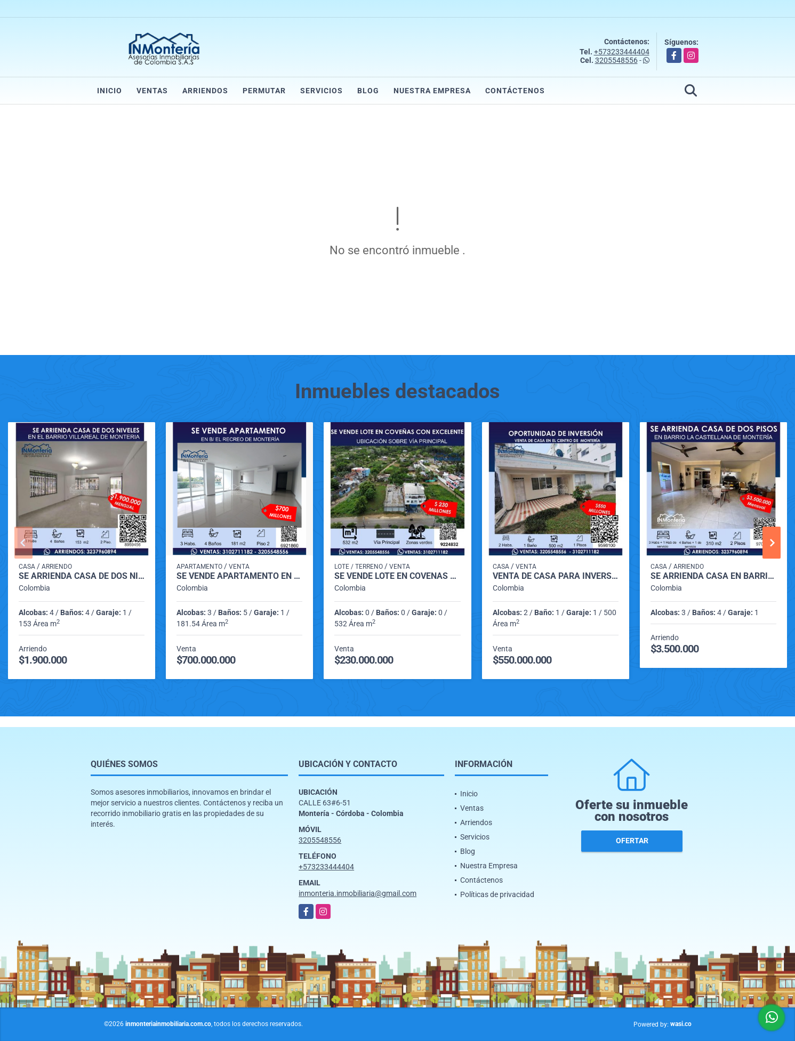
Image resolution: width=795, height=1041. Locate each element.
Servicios (321, 90)
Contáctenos (515, 90)
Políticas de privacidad (497, 894)
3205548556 (616, 60)
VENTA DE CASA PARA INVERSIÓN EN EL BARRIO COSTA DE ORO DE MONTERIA (556, 576)
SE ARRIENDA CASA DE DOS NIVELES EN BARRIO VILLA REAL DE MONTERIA (81, 576)
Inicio (109, 90)
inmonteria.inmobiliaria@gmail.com (357, 893)
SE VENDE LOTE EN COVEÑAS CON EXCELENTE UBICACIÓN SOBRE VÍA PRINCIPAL (397, 576)
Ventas (152, 90)
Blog (368, 90)
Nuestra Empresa (432, 90)
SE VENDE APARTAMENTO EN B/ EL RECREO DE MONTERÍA (239, 576)
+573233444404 (621, 51)
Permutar (264, 90)
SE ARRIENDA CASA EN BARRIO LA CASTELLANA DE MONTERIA (713, 576)
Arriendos (205, 90)
